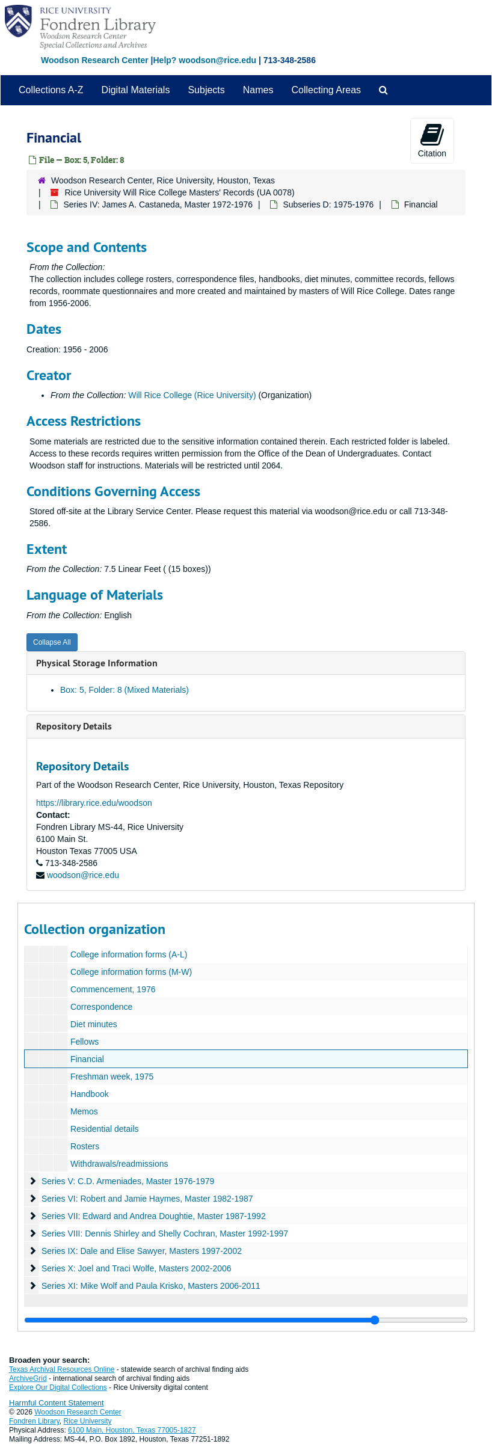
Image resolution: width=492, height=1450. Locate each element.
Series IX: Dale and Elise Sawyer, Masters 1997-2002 (142, 1251)
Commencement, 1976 (113, 989)
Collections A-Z (51, 90)
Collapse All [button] (52, 642)
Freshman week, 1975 (112, 1076)
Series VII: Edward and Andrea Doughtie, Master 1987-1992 (154, 1216)
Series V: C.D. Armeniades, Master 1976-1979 (128, 1181)
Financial (87, 1059)
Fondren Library (34, 1421)
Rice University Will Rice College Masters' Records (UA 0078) (179, 192)
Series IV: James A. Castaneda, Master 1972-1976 (158, 204)
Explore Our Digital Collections (58, 1387)
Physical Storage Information (97, 663)
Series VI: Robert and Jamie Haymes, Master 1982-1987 (147, 1198)
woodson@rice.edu (83, 875)
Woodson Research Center (95, 60)
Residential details (104, 1129)
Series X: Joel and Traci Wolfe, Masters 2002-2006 (137, 1268)
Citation (432, 140)
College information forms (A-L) (129, 954)
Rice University (88, 1421)
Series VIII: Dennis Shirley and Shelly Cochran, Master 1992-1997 (165, 1233)
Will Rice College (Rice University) (192, 395)
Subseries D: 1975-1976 (328, 204)
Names (258, 90)
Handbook (89, 1094)
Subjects (206, 90)
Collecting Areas (326, 90)
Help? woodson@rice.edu (204, 60)
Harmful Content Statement (56, 1402)
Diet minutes (93, 1024)
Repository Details (74, 726)
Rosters (84, 1146)
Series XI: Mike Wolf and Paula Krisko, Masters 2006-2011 (151, 1286)
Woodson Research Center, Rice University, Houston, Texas (163, 180)
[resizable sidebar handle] (246, 1320)
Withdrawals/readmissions (119, 1164)
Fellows (84, 1041)
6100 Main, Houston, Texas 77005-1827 (132, 1430)
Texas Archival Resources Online (61, 1369)
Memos (84, 1111)
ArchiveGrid (28, 1378)
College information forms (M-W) (131, 972)
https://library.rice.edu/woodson (94, 803)
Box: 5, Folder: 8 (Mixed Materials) (124, 690)
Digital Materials (136, 90)
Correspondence (101, 1007)
